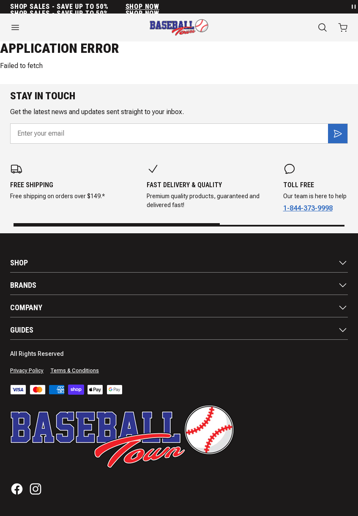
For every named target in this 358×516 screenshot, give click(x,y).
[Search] (322, 27)
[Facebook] (17, 489)
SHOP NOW (142, 6)
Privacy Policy (27, 371)
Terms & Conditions (74, 371)
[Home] (179, 27)
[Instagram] (35, 489)
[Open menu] (59, 27)
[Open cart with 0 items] (343, 27)
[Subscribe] (337, 133)
